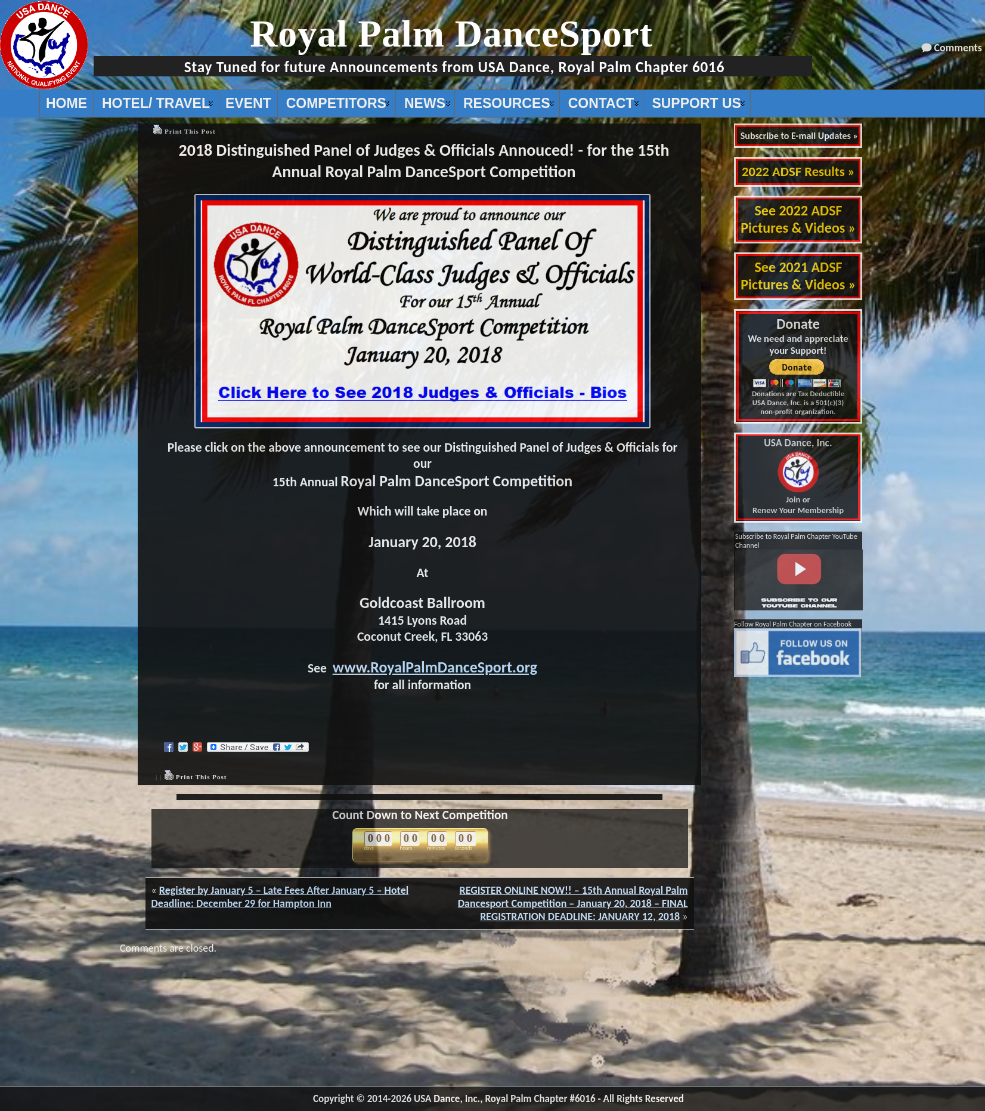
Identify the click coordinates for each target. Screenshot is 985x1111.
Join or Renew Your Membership (798, 477)
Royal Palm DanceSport (451, 34)
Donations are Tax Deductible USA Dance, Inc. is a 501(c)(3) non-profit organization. (798, 402)
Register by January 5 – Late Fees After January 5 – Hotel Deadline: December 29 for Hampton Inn (280, 897)
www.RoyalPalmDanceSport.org (435, 667)
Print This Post (190, 131)
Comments (958, 47)
